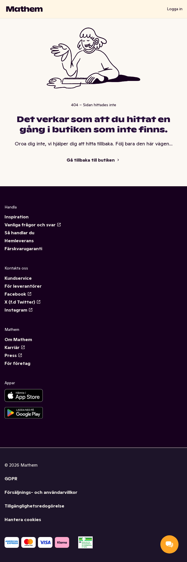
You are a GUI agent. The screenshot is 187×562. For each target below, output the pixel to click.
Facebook (18, 294)
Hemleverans (19, 240)
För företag (17, 363)
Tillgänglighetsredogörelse (34, 506)
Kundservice (18, 278)
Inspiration (17, 217)
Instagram (19, 310)
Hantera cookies (23, 519)
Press (13, 355)
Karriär (15, 347)
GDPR (11, 478)
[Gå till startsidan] (24, 9)
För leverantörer (23, 286)
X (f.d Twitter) (23, 302)
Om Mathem (18, 339)
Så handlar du (19, 232)
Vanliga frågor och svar (33, 224)
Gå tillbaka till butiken (93, 160)
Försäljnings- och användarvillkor (41, 492)
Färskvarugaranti (23, 248)
